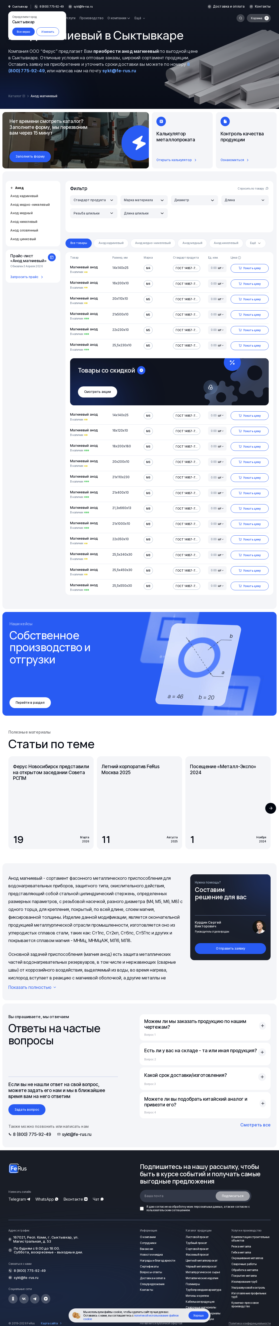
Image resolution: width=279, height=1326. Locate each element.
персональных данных (208, 1206)
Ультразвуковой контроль (248, 1287)
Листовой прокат (197, 1237)
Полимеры (193, 1283)
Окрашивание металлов (247, 1258)
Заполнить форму (30, 156)
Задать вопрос (27, 1110)
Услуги (70, 18)
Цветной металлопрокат (202, 1260)
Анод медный (21, 213)
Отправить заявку (230, 948)
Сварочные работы (244, 1264)
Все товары (78, 243)
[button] (270, 808)
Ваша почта (154, 1196)
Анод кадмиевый (24, 196)
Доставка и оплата (230, 6)
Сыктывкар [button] (20, 6)
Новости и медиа (151, 1254)
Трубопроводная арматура (203, 1289)
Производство (92, 18)
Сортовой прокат (197, 1248)
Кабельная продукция (200, 1301)
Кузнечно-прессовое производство (245, 1304)
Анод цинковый (23, 239)
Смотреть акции (97, 392)
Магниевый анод (84, 267)
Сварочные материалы (201, 1307)
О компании (148, 1237)
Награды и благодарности (157, 1260)
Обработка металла (244, 1269)
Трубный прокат (196, 1242)
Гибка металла (241, 1252)
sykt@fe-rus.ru (83, 6)
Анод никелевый (23, 222)
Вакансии (146, 1248)
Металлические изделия (202, 1277)
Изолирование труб (244, 1281)
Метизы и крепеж (197, 1295)
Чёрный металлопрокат (201, 1266)
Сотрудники (148, 1242)
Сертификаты (149, 1266)
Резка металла (241, 1246)
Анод (17, 188)
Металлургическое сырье (203, 1272)
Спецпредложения (152, 1283)
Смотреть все (255, 1125)
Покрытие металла (244, 1275)
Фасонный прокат (197, 1254)
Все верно (23, 31)
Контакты (263, 6)
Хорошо (198, 1315)
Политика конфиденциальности (250, 1323)
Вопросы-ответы (151, 1272)
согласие (161, 1206)
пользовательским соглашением (168, 1210)
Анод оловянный (24, 230)
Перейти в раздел (30, 703)
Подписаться (233, 1196)
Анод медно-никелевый (30, 205)
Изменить (47, 31)
